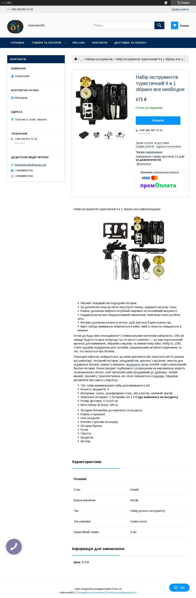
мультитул (133, 364)
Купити (158, 120)
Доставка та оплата (130, 42)
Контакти (99, 42)
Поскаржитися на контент (90, 592)
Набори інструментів (99, 59)
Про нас (78, 42)
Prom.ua (117, 589)
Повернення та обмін (28, 53)
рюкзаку (159, 376)
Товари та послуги (46, 42)
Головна (17, 42)
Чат (179, 587)
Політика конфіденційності (121, 592)
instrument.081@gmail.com (30, 164)
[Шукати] (159, 25)
